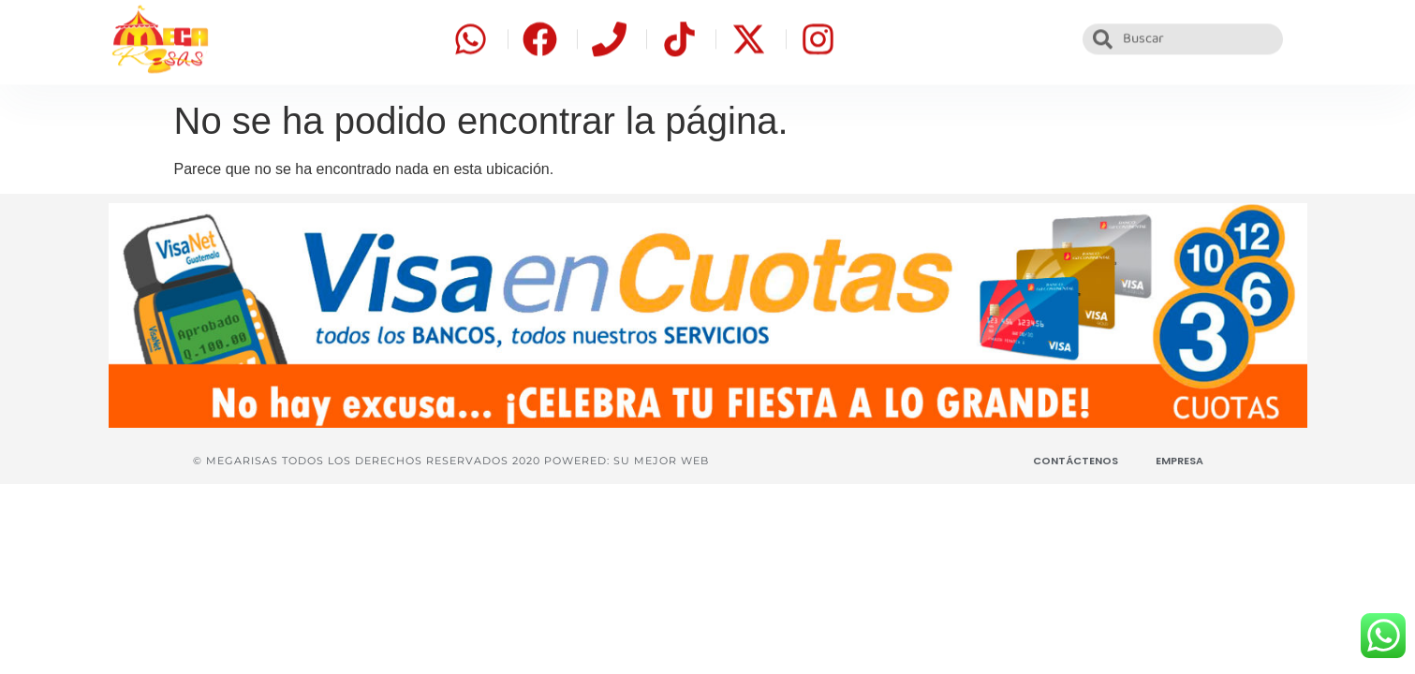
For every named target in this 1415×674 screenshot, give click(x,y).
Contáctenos (1075, 460)
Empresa (1179, 460)
